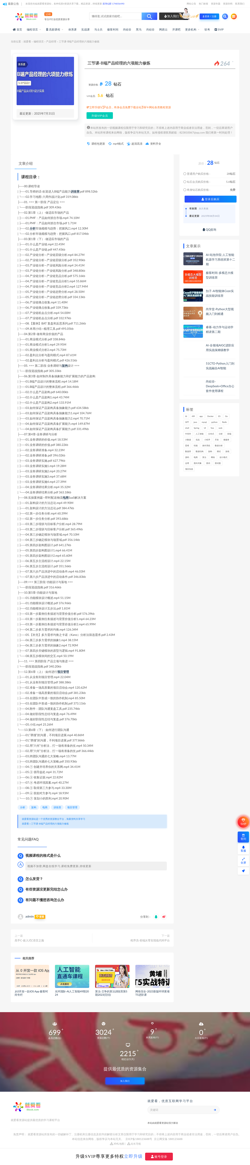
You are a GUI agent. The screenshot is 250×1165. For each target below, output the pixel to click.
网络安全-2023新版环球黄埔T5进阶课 (152, 993)
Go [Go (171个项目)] (226, 416)
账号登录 (159, 1156)
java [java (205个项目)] (195, 422)
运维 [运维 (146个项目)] (187, 463)
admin (29, 916)
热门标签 (203, 3)
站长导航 (134, 1143)
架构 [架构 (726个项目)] (210, 451)
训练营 (75, 191)
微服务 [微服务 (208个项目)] (226, 439)
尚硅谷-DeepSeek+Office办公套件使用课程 (220, 386)
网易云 (163, 29)
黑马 (138, 29)
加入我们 (171, 16)
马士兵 (98, 29)
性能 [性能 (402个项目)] (196, 445)
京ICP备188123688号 (139, 1139)
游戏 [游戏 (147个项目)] (227, 451)
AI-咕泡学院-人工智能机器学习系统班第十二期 (220, 259)
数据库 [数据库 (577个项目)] (188, 451)
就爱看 (27, 41)
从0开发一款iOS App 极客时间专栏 (31, 993)
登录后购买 (211, 199)
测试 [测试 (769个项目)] (219, 451)
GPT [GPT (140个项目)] (187, 422)
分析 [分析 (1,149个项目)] (221, 434)
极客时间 (112, 29)
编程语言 (32, 29)
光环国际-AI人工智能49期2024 (72, 993)
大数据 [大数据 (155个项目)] (188, 439)
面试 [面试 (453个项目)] (208, 463)
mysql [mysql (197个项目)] (204, 422)
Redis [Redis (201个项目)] (224, 422)
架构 (65, 365)
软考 (207, 29)
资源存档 (227, 3)
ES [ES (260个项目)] (219, 416)
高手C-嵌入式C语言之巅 (29, 940)
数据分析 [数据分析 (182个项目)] (219, 445)
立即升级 (133, 1156)
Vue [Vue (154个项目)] (212, 428)
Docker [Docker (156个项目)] (210, 416)
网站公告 (191, 3)
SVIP (243, 821)
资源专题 (215, 3)
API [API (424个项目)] (193, 416)
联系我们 (240, 3)
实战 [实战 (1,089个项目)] (198, 439)
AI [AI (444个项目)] (186, 416)
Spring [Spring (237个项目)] (196, 428)
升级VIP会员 (99, 115)
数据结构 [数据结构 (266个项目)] (200, 451)
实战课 (85, 29)
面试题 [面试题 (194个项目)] (218, 463)
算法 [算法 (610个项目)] (204, 457)
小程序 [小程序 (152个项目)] (207, 439)
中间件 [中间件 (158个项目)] (188, 434)
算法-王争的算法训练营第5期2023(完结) (111, 993)
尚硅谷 (127, 29)
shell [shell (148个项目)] (187, 428)
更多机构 (190, 29)
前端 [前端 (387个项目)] (229, 434)
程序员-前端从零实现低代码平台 (150, 940)
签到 (243, 837)
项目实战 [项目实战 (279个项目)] (189, 469)
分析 (33, 228)
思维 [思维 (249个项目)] (187, 445)
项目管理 (63, 671)
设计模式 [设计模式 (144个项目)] (223, 457)
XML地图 (117, 1143)
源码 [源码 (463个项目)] (187, 457)
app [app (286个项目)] (201, 416)
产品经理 (51, 41)
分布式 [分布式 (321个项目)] (211, 434)
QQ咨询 (209, 229)
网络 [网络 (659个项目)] (213, 457)
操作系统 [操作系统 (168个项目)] (206, 445)
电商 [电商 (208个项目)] (196, 457)
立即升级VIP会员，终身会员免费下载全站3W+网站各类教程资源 (130, 107)
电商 (66, 497)
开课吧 (176, 29)
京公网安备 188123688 (168, 1139)
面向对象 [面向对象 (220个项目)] (198, 463)
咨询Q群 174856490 (113, 3)
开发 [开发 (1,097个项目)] (217, 439)
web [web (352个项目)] (220, 428)
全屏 (243, 861)
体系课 (72, 29)
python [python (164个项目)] (214, 422)
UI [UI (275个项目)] (205, 428)
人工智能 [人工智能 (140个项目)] (200, 434)
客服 (243, 849)
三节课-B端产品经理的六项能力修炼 (50, 823)
